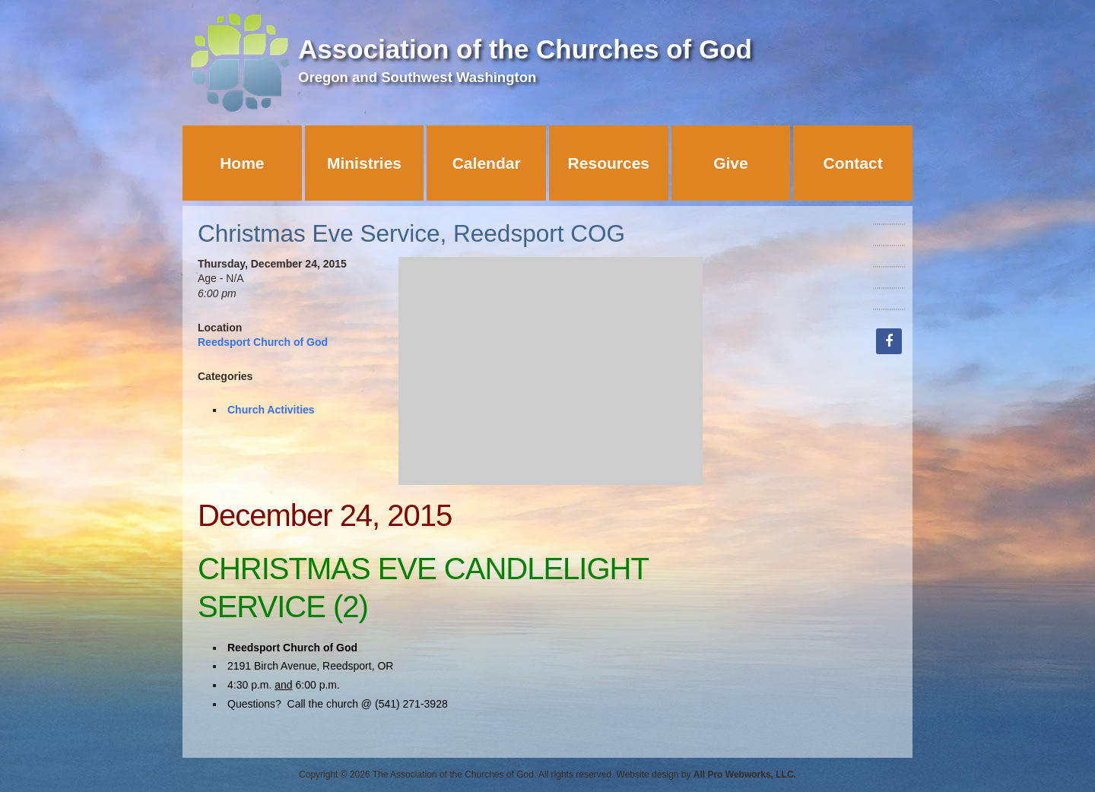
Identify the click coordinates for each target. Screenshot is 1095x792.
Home (242, 163)
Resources (608, 163)
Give (730, 163)
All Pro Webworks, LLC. (745, 774)
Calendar (486, 163)
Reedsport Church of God (263, 342)
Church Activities (271, 410)
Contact (853, 163)
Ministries (364, 163)
